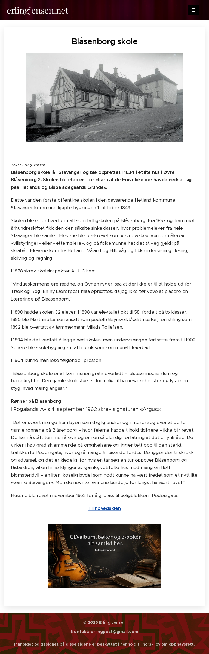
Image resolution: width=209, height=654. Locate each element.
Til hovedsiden (104, 508)
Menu (191, 10)
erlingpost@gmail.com (114, 631)
